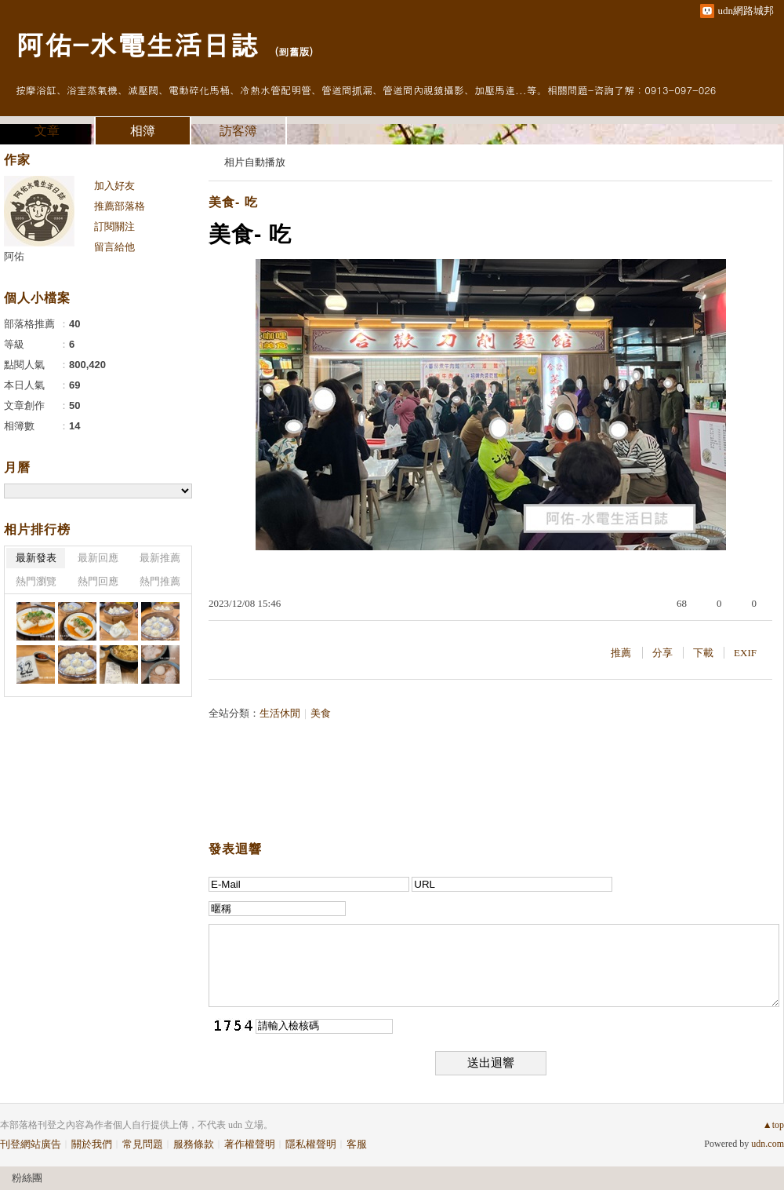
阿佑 (14, 256)
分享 (662, 653)
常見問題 (142, 1144)
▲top (773, 1124)
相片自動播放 (254, 162)
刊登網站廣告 (30, 1144)
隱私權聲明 (310, 1144)
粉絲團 (27, 1178)
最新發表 (36, 558)
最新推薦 (160, 558)
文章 (47, 130)
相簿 (142, 130)
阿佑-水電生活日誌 (137, 44)
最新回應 (98, 558)
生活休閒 (280, 713)
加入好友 (114, 186)
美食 (320, 713)
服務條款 (193, 1144)
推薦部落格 (119, 206)
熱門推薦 (160, 581)
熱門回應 (98, 581)
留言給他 (114, 247)
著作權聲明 (249, 1144)
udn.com (767, 1143)
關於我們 (91, 1144)
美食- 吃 (233, 202)
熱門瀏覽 (36, 581)
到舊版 (293, 51)
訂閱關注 (114, 226)
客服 (357, 1144)
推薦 (621, 653)
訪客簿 (238, 130)
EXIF (745, 653)
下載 (703, 653)
